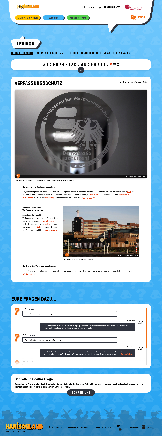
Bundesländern (126, 354)
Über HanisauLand (57, 427)
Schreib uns (81, 392)
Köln (129, 192)
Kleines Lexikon (47, 53)
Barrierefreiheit (103, 427)
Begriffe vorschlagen (83, 53)
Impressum (73, 427)
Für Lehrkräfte (109, 7)
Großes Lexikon (22, 53)
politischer (49, 224)
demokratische (96, 195)
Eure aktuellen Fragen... (116, 53)
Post (138, 17)
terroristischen (47, 221)
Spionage (41, 227)
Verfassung (49, 198)
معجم (63, 53)
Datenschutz (87, 427)
